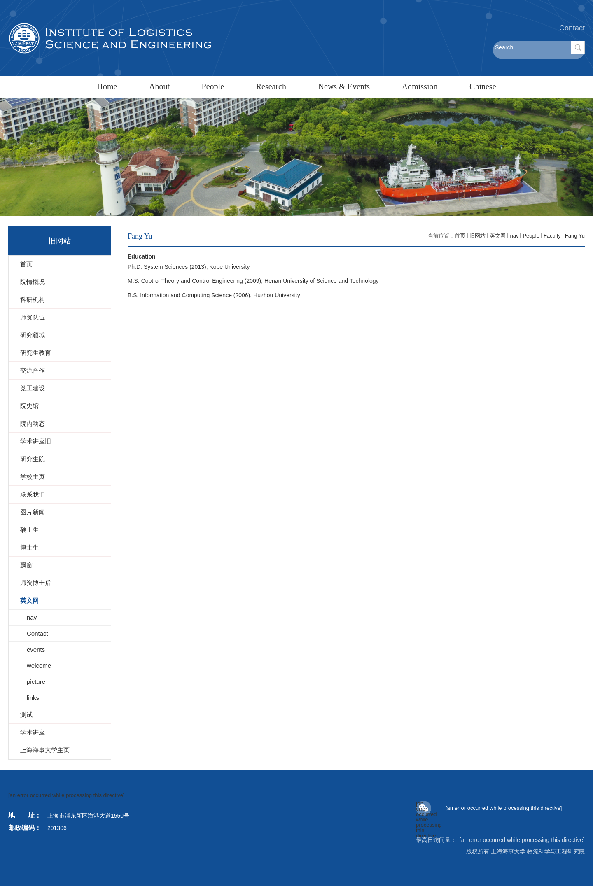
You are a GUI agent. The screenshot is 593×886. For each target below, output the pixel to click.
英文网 (498, 236)
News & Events (344, 86)
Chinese (482, 86)
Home (107, 86)
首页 (460, 236)
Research (271, 86)
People (213, 86)
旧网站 (477, 236)
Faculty (552, 236)
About (159, 86)
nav (514, 236)
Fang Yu (575, 236)
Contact (572, 28)
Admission (420, 86)
